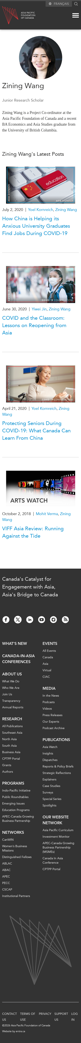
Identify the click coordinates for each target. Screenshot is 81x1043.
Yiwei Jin (39, 309)
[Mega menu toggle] (75, 15)
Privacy (45, 1014)
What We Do (10, 681)
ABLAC (7, 863)
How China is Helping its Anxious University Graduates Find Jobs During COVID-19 (36, 226)
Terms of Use (27, 1017)
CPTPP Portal (11, 759)
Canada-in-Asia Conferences (18, 659)
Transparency (11, 701)
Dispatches (50, 760)
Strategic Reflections (57, 773)
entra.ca (20, 1031)
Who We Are (10, 688)
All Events (49, 651)
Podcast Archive (54, 728)
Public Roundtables (15, 797)
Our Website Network (56, 820)
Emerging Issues (13, 803)
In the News (51, 695)
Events (50, 643)
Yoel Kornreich (40, 209)
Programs (13, 783)
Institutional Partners (16, 896)
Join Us (7, 694)
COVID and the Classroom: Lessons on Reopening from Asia (34, 325)
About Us (12, 674)
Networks (13, 832)
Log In (74, 1017)
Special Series (52, 799)
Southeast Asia (12, 733)
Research (12, 719)
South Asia (9, 746)
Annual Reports (12, 707)
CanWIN (8, 840)
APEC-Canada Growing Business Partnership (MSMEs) (58, 847)
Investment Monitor (56, 837)
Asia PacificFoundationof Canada (28, 15)
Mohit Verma (47, 513)
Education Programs (16, 810)
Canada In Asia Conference (53, 860)
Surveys (48, 792)
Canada (48, 657)
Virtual (47, 670)
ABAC (6, 870)
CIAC (46, 677)
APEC (6, 876)
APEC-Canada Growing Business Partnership (18, 819)
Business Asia (11, 752)
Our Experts (51, 721)
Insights (48, 753)
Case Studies (51, 786)
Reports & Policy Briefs (58, 766)
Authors (7, 772)
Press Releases (52, 715)
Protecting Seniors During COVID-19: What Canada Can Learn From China (36, 430)
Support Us (61, 1017)
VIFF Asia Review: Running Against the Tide (33, 532)
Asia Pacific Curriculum (58, 830)
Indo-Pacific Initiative (16, 790)
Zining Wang (66, 209)
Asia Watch (50, 747)
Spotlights (49, 805)
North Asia (9, 739)
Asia (45, 664)
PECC (6, 883)
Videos (47, 708)
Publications (56, 739)
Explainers (49, 779)
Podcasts (49, 702)
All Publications (12, 726)
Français (61, 4)
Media (49, 688)
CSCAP (7, 889)
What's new (14, 643)
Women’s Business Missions (14, 848)
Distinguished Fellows (17, 857)
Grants (6, 765)
